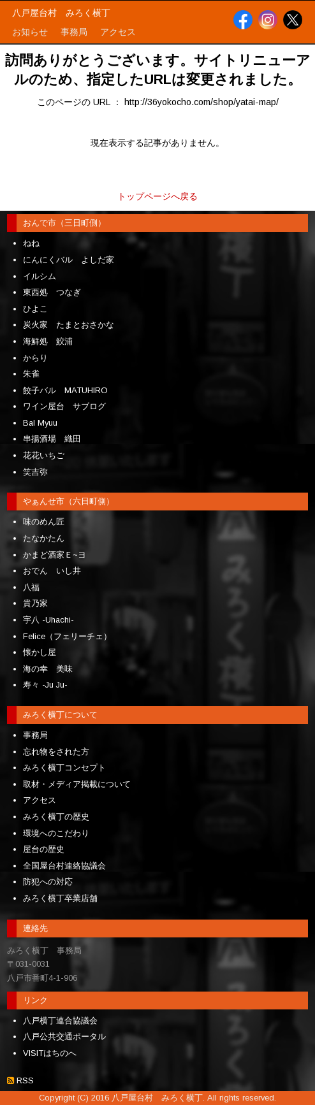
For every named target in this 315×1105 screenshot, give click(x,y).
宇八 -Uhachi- (48, 620)
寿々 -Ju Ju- (45, 685)
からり (35, 358)
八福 (31, 587)
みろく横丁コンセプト (64, 767)
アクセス (39, 800)
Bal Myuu (40, 423)
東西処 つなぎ (52, 292)
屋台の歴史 (43, 849)
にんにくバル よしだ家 (68, 259)
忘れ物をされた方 (56, 751)
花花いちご (43, 455)
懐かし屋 (39, 652)
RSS (24, 1080)
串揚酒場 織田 (52, 439)
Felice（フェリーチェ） (67, 636)
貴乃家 (35, 603)
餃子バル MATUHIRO (65, 390)
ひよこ (35, 309)
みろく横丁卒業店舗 (60, 898)
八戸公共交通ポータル (64, 1036)
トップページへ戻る (157, 196)
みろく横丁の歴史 (56, 816)
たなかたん (43, 538)
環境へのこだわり (56, 833)
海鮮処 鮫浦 (48, 341)
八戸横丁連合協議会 (60, 1020)
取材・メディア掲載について (77, 784)
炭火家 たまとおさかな (68, 324)
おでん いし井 (52, 570)
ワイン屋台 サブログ (64, 406)
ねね (31, 243)
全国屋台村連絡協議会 (64, 865)
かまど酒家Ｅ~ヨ (54, 555)
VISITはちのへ (50, 1053)
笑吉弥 (35, 472)
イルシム (39, 276)
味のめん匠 (43, 521)
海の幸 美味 (48, 669)
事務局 (35, 735)
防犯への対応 (48, 881)
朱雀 (31, 374)
